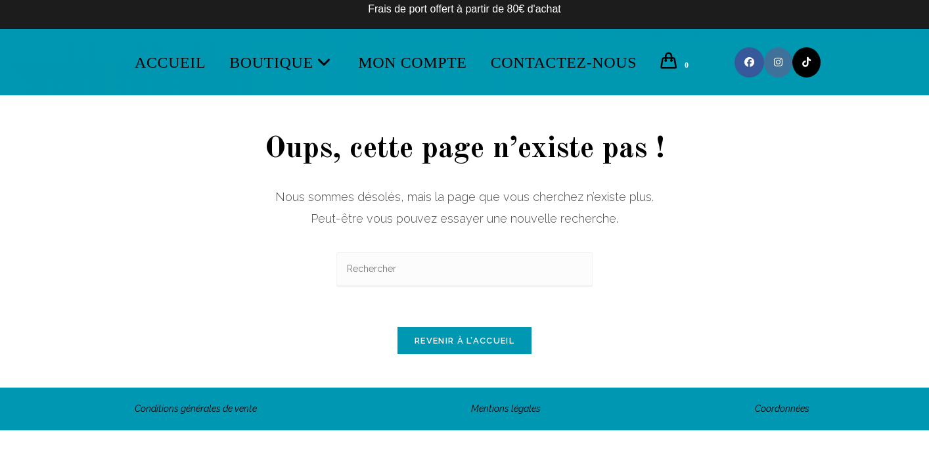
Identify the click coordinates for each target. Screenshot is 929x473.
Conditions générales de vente (196, 408)
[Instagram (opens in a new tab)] (778, 62)
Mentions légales (506, 408)
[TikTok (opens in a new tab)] (806, 62)
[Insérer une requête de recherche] (464, 269)
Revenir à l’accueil (464, 341)
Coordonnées (782, 408)
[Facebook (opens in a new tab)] (749, 62)
